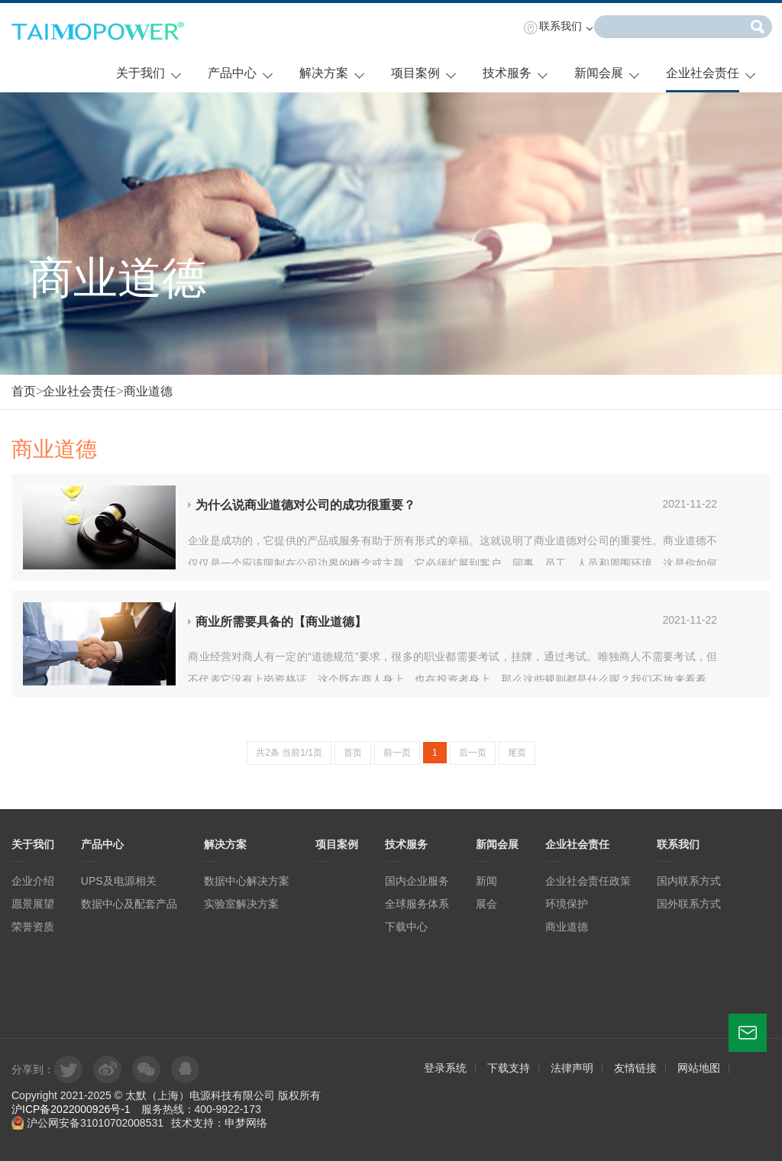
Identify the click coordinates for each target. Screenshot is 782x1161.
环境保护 (566, 904)
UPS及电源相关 (119, 881)
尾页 (517, 752)
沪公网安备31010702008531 (87, 1123)
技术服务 (507, 72)
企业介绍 (32, 881)
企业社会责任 (702, 72)
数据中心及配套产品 (129, 904)
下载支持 (508, 1068)
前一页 (397, 752)
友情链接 (635, 1068)
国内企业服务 (417, 881)
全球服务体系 (417, 904)
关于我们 (140, 72)
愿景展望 (32, 904)
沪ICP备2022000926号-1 (71, 1109)
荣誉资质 (32, 927)
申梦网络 (246, 1123)
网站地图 (698, 1068)
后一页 (472, 752)
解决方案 (323, 72)
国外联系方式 (689, 904)
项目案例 (415, 72)
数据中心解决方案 (246, 881)
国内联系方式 (689, 881)
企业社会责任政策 (588, 881)
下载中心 (406, 927)
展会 (486, 904)
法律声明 (572, 1068)
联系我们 (560, 26)
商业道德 (148, 391)
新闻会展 (598, 72)
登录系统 (445, 1068)
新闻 (486, 881)
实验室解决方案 (241, 904)
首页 (23, 391)
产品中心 (232, 72)
